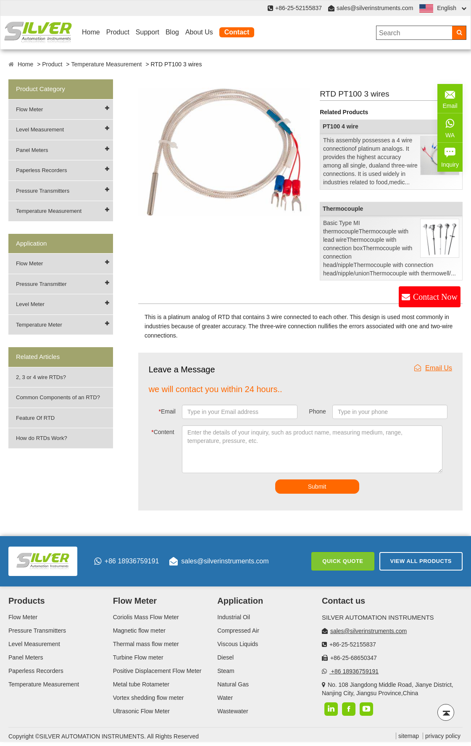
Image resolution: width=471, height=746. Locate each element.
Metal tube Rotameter (141, 684)
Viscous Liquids (237, 644)
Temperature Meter (39, 325)
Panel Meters (32, 150)
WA (450, 127)
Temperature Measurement (106, 64)
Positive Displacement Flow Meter (157, 670)
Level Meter (30, 304)
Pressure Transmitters (42, 191)
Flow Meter (29, 109)
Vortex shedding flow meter (148, 697)
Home (91, 32)
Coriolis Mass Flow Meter (146, 617)
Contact (237, 32)
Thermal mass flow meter (146, 644)
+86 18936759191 (126, 561)
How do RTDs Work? (41, 438)
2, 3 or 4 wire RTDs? (41, 377)
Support (147, 32)
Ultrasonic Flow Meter (141, 711)
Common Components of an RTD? (58, 397)
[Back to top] (445, 712)
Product (117, 32)
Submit (317, 486)
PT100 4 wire (340, 126)
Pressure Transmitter (41, 284)
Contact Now (435, 297)
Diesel (225, 657)
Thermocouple (343, 208)
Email (166, 411)
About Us (199, 32)
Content (162, 432)
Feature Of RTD (35, 418)
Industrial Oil (233, 617)
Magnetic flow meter (139, 630)
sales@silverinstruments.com (375, 8)
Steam (225, 670)
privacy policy (442, 736)
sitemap (408, 736)
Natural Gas (233, 684)
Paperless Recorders (41, 170)
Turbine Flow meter (138, 657)
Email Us (433, 368)
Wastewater (232, 711)
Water (225, 697)
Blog (172, 32)
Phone (317, 411)
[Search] (459, 32)
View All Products (421, 561)
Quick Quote (342, 561)
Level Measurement (40, 129)
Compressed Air (238, 630)
